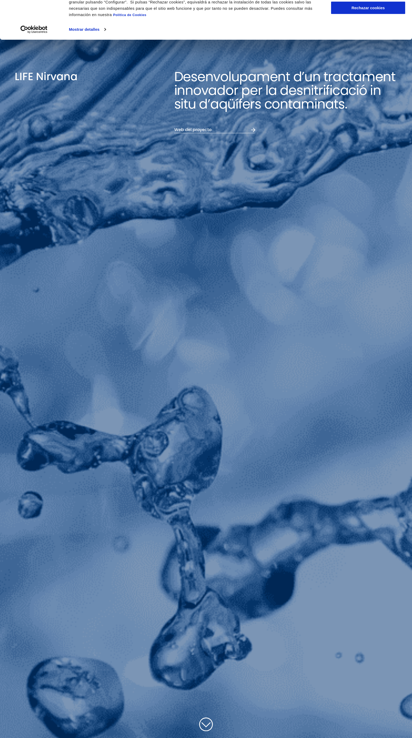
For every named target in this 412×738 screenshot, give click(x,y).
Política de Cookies (129, 51)
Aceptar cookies (368, 13)
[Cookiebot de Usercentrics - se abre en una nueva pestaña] (34, 65)
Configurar (368, 28)
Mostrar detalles (84, 65)
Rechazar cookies (368, 44)
